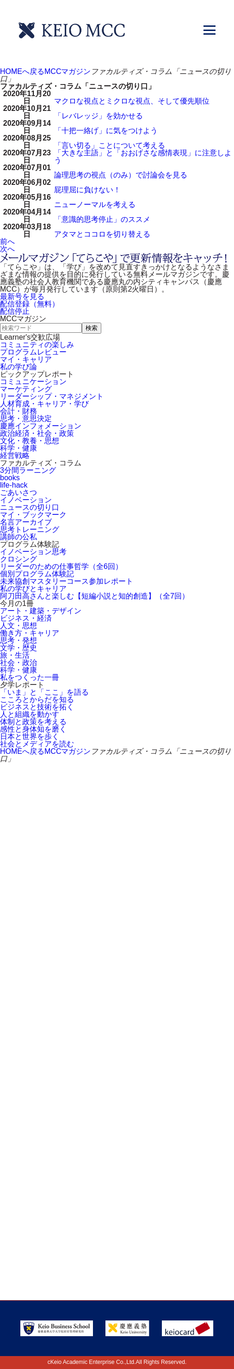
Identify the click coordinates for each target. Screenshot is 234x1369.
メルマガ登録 (165, 940)
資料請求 (153, 904)
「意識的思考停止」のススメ (102, 219)
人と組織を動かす (29, 714)
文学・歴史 (18, 648)
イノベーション (26, 500)
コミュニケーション (33, 381)
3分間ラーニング (28, 470)
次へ (7, 249)
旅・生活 (15, 655)
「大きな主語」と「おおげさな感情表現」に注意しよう (143, 156)
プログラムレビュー (33, 352)
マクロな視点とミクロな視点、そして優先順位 (131, 101)
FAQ (139, 1034)
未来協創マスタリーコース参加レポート (66, 581)
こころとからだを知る (37, 699)
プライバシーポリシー (62, 1098)
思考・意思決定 (26, 418)
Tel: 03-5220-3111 (117, 1176)
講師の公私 (18, 537)
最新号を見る (22, 296)
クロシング (18, 559)
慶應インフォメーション (40, 426)
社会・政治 (18, 662)
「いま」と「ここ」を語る (44, 692)
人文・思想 (18, 625)
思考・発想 (18, 640)
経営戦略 (15, 455)
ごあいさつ (18, 492)
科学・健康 (18, 448)
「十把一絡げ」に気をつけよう (106, 130)
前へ (7, 241)
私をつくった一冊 (29, 677)
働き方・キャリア (29, 633)
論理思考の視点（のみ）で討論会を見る (120, 175)
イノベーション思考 (33, 552)
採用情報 (36, 1066)
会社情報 (148, 1066)
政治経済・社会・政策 (37, 433)
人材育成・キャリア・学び (44, 404)
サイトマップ (44, 1034)
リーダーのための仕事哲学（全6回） (61, 566)
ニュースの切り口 (29, 507)
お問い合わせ (52, 904)
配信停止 (15, 311)
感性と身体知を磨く (33, 729)
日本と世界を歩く (29, 736)
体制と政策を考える (33, 722)
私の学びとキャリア (33, 589)
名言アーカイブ (26, 522)
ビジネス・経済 (26, 618)
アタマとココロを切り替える (102, 234)
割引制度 (40, 940)
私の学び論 (18, 367)
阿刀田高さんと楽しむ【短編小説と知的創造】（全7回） (94, 596)
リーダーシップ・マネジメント (52, 396)
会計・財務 (18, 411)
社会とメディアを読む (37, 744)
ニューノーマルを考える (94, 204)
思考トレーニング (29, 529)
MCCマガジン (67, 71)
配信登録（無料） (29, 304)
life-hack (14, 485)
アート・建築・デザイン (40, 611)
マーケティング (26, 389)
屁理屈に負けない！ (87, 190)
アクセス (36, 1003)
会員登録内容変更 (166, 1003)
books (10, 478)
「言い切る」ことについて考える (109, 145)
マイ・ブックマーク (33, 515)
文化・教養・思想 (29, 441)
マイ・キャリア (26, 359)
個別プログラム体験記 (37, 574)
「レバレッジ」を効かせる (98, 116)
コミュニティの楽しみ (37, 344)
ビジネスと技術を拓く (37, 707)
